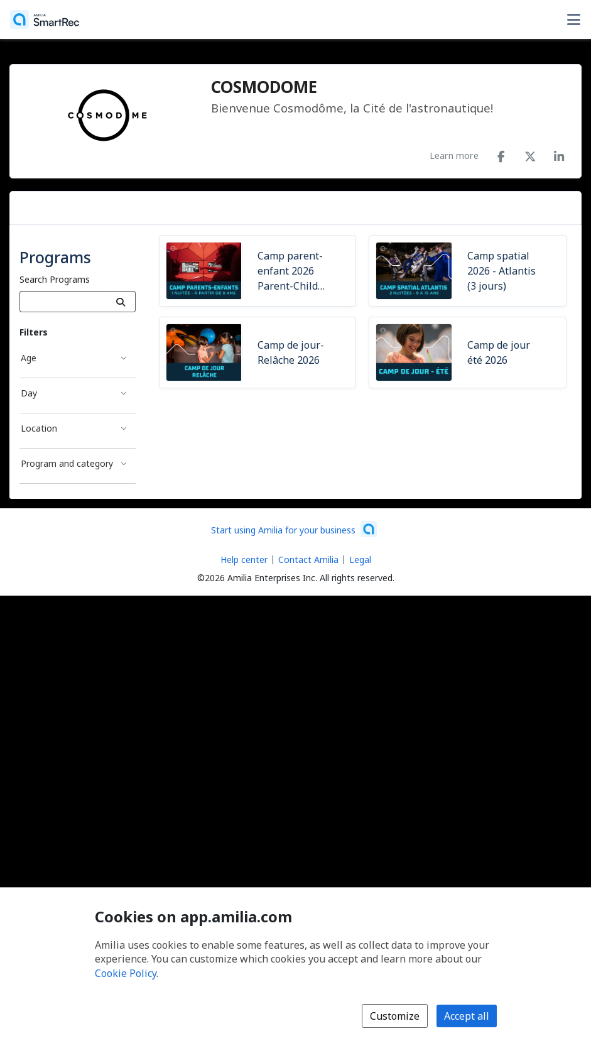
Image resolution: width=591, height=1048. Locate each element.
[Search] (121, 301)
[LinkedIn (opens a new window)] (559, 154)
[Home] (44, 19)
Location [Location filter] (39, 428)
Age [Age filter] (28, 358)
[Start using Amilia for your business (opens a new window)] (294, 529)
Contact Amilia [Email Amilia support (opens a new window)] (308, 559)
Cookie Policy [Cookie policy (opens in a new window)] (125, 973)
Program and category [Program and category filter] (67, 463)
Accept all (466, 1016)
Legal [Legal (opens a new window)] (360, 559)
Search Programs (54, 279)
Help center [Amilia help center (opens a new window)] (244, 559)
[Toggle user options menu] (573, 19)
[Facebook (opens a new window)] (501, 154)
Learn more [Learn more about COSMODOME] (454, 155)
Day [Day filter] (29, 393)
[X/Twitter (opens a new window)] (530, 154)
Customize (395, 1016)
